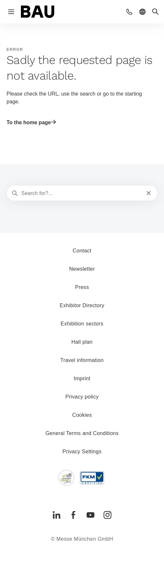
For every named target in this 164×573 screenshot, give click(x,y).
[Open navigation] (11, 12)
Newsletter (82, 269)
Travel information (82, 360)
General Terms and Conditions (82, 433)
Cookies (82, 415)
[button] (129, 12)
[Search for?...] (81, 193)
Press (82, 287)
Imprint (82, 378)
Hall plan (82, 342)
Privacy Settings (82, 451)
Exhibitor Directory (82, 305)
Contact (82, 250)
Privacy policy (82, 397)
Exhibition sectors (82, 323)
